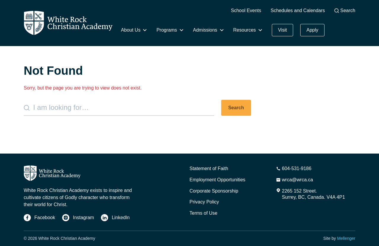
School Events (246, 10)
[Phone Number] (293, 168)
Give (342, 27)
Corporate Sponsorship (214, 190)
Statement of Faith (209, 168)
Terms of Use (203, 213)
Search (344, 10)
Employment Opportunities (217, 179)
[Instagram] (78, 217)
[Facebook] (39, 217)
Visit (282, 29)
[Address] (310, 194)
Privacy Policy (204, 201)
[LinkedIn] (115, 217)
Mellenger (346, 238)
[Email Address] (294, 180)
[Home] (68, 23)
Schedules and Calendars (298, 10)
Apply (312, 29)
